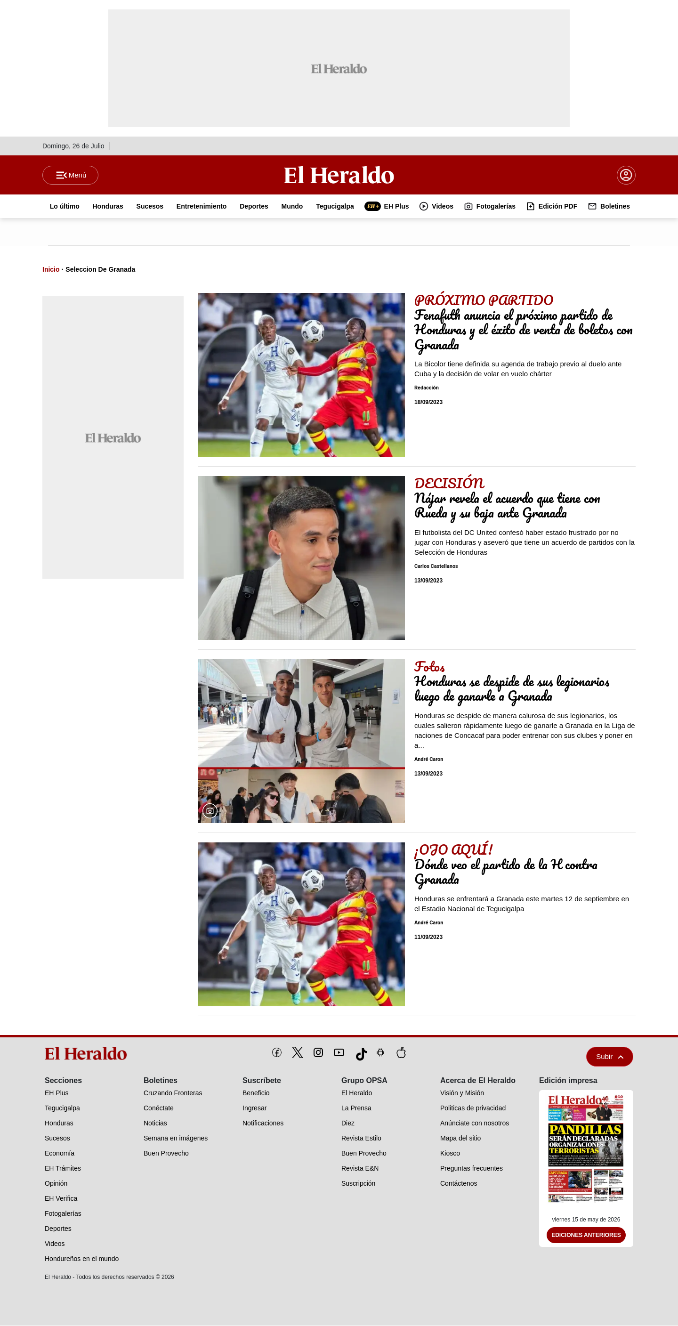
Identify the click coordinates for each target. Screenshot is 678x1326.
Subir (609, 1057)
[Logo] (339, 175)
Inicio (51, 270)
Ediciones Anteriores (586, 1235)
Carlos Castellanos (436, 567)
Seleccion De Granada (100, 270)
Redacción (426, 388)
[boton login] (626, 175)
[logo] (89, 1053)
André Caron (429, 760)
